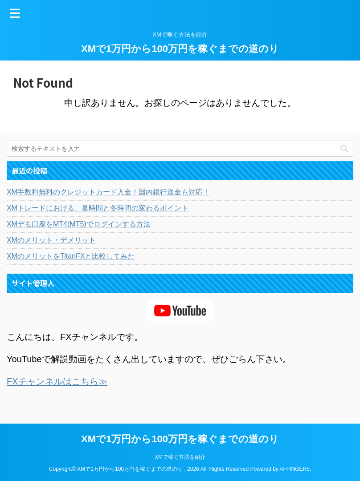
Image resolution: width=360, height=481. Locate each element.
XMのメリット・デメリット (51, 240)
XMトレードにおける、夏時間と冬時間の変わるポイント (97, 208)
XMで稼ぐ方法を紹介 (180, 457)
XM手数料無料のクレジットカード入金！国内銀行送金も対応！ (108, 192)
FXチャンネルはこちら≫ (57, 381)
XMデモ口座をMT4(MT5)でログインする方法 (79, 224)
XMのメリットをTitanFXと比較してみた (71, 256)
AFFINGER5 (295, 469)
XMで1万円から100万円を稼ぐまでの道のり (180, 48)
